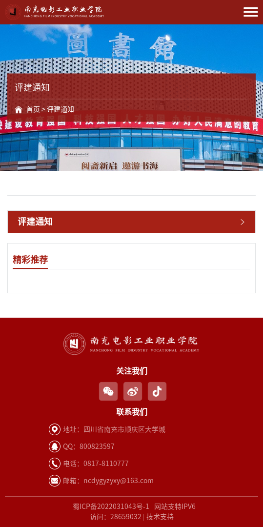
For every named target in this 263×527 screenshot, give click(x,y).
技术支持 (160, 516)
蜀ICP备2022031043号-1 (111, 506)
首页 (33, 109)
